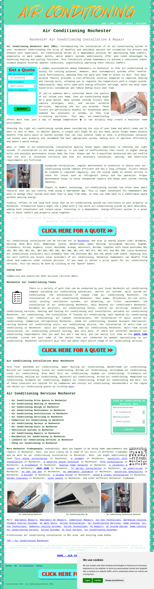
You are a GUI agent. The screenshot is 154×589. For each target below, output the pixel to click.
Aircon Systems (50, 530)
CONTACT (129, 23)
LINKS (111, 23)
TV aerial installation (86, 468)
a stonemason (30, 465)
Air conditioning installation (26, 241)
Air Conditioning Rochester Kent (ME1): (33, 46)
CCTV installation (111, 462)
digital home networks (73, 465)
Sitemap (8, 566)
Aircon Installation (72, 523)
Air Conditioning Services (104, 523)
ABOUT (120, 23)
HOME (104, 23)
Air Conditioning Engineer (100, 530)
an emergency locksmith (78, 471)
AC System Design (116, 526)
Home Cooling (131, 523)
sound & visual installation (111, 475)
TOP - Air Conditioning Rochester (28, 541)
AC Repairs (96, 526)
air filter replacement (123, 301)
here (71, 386)
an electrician (133, 468)
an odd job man (32, 471)
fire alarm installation (30, 458)
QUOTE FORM (140, 334)
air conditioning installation (48, 455)
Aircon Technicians (75, 526)
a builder (27, 475)
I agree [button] (87, 580)
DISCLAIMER (141, 23)
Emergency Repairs (26, 520)
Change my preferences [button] (114, 580)
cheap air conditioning (90, 321)
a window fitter (63, 475)
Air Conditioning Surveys (22, 530)
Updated (39, 566)
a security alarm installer (61, 462)
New (15, 566)
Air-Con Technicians (108, 520)
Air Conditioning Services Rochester (41, 393)
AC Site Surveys (72, 530)
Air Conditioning (26, 566)
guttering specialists (129, 471)
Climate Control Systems (22, 523)
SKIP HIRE (43, 468)
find (16, 367)
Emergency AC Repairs (53, 520)
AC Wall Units (48, 523)
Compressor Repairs (81, 520)
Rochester (84, 241)
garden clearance (17, 478)
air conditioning (83, 257)
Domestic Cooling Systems (45, 526)
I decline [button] (97, 580)
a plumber (77, 458)
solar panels (55, 478)
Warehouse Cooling (135, 520)
